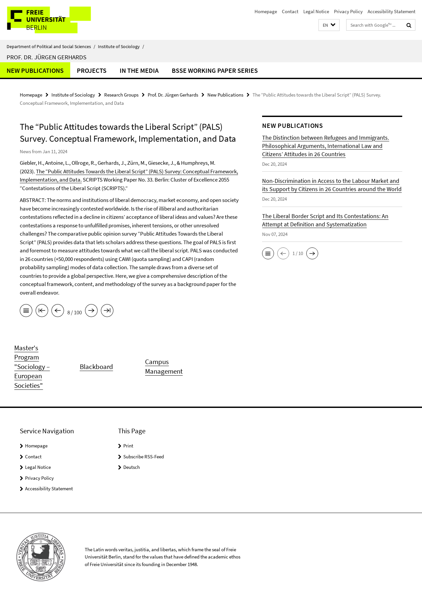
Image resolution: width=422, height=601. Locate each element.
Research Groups (121, 95)
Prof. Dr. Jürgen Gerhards (46, 57)
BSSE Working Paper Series (215, 70)
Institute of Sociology (121, 46)
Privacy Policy (348, 11)
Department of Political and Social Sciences (51, 46)
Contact (290, 11)
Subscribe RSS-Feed (143, 456)
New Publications (35, 70)
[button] (329, 25)
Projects (91, 70)
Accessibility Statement (391, 11)
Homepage (266, 11)
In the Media (139, 70)
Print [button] (128, 446)
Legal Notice (316, 11)
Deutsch (131, 467)
